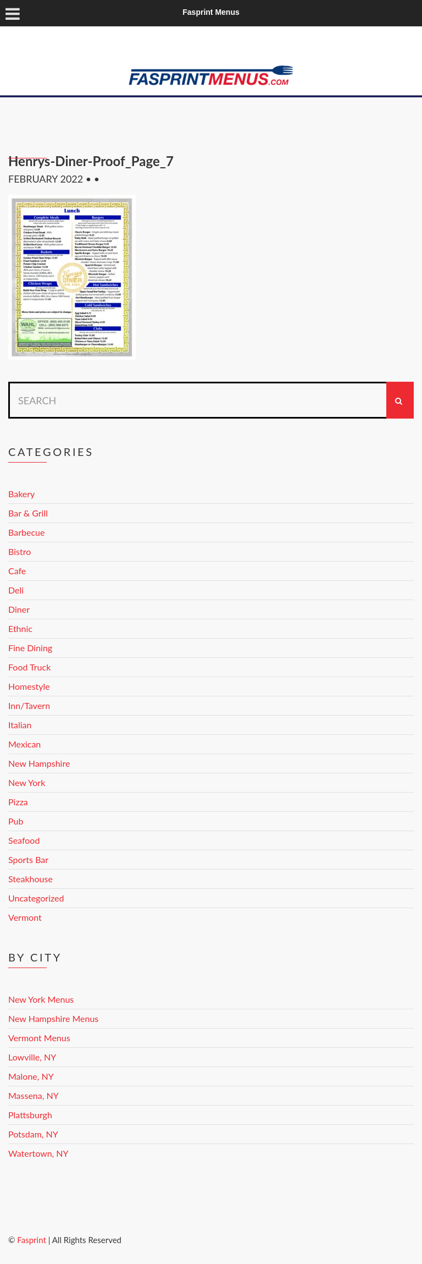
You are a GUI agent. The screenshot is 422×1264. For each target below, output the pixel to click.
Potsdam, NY (33, 1134)
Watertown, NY (38, 1153)
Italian (19, 724)
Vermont (25, 917)
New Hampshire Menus (53, 1018)
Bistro (19, 551)
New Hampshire (39, 763)
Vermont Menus (39, 1037)
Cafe (17, 570)
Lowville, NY (32, 1057)
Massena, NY (33, 1095)
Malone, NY (31, 1076)
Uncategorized (36, 898)
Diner (19, 609)
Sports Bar (28, 859)
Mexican (24, 744)
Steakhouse (30, 878)
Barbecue (26, 532)
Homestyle (29, 686)
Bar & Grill (28, 513)
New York (26, 782)
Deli (16, 590)
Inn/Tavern (29, 705)
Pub (15, 821)
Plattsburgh (30, 1114)
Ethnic (20, 628)
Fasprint (31, 1240)
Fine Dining (30, 647)
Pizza (18, 801)
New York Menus (41, 999)
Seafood (24, 840)
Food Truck (29, 667)
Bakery (21, 493)
